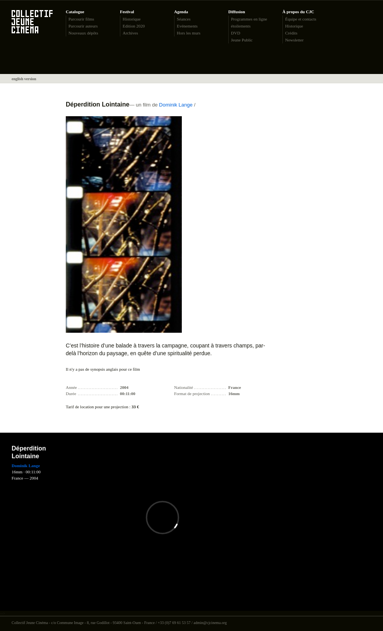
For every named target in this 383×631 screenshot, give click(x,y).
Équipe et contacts (300, 19)
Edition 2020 (134, 26)
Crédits (291, 33)
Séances (183, 19)
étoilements (241, 26)
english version (24, 79)
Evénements (187, 26)
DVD (235, 33)
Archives (130, 33)
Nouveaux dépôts (83, 33)
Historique (131, 19)
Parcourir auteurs (82, 26)
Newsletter (294, 40)
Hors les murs (188, 33)
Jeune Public (242, 40)
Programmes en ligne (249, 19)
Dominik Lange (176, 105)
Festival (127, 11)
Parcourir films (81, 19)
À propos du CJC (298, 11)
